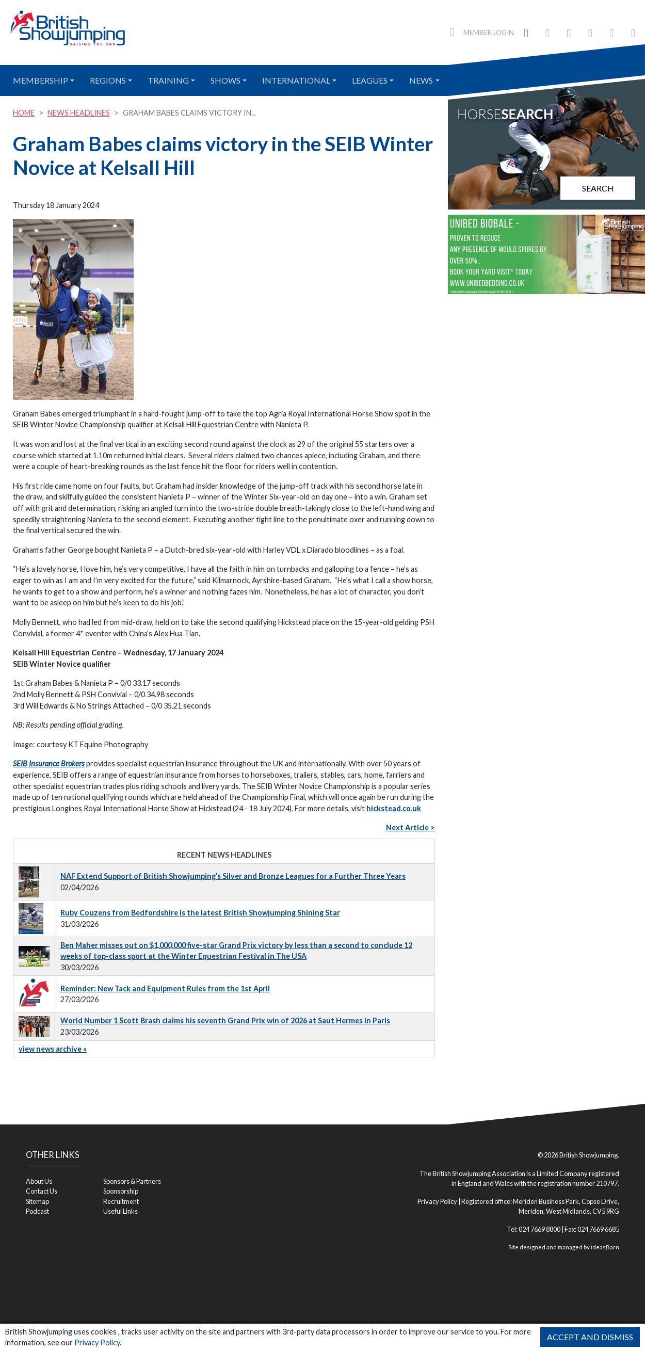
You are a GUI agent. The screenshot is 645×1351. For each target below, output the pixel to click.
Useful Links (120, 1211)
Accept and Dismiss (590, 1337)
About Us (39, 1181)
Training (168, 80)
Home (24, 112)
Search (598, 188)
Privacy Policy (97, 1342)
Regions (108, 80)
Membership (40, 80)
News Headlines (78, 112)
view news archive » (53, 1048)
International (296, 80)
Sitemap (37, 1201)
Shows (225, 80)
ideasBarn (605, 1247)
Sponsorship (120, 1191)
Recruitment (121, 1201)
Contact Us (41, 1191)
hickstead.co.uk (393, 808)
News (421, 80)
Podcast (37, 1211)
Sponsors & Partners (132, 1181)
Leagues (370, 80)
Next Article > (410, 827)
